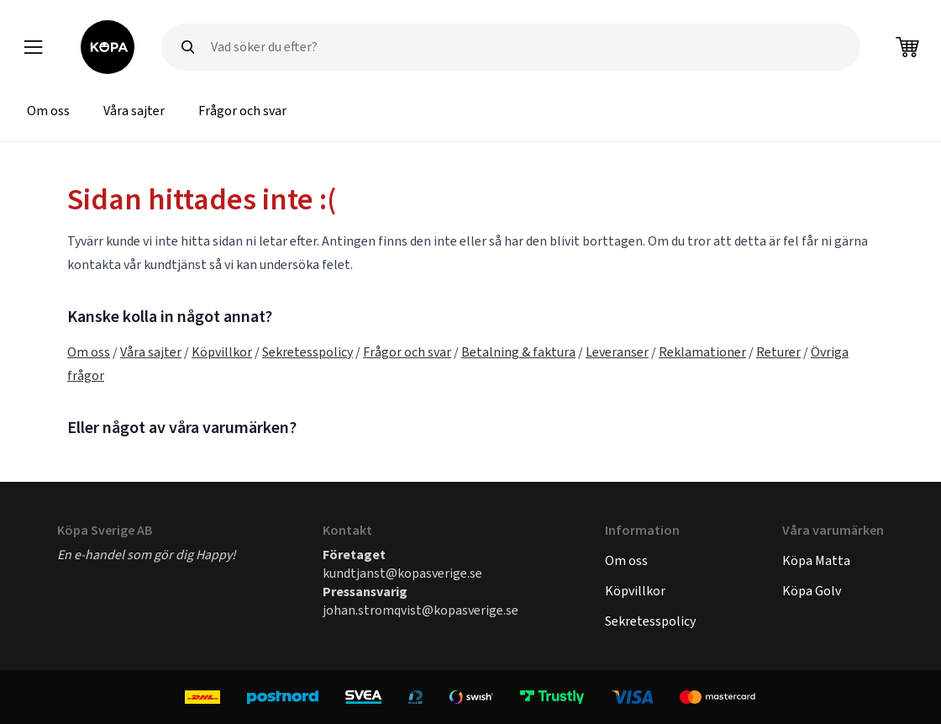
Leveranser (617, 352)
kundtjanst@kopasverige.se (402, 573)
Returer (778, 352)
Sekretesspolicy (307, 352)
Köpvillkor (222, 352)
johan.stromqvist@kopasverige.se (420, 610)
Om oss (48, 110)
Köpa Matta (816, 560)
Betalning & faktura (518, 352)
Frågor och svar (242, 110)
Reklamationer (702, 352)
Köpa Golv (811, 591)
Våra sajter (134, 110)
